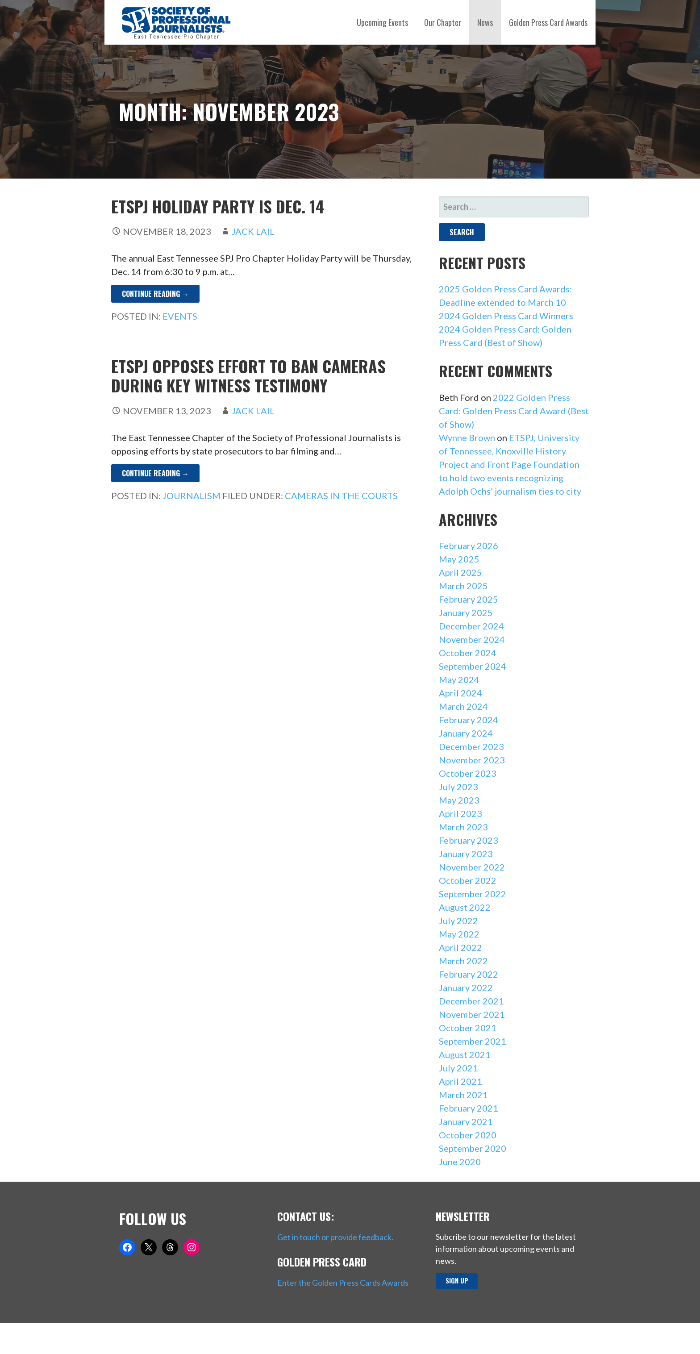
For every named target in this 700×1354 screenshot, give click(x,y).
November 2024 (472, 639)
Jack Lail (253, 231)
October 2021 (467, 1027)
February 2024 (468, 719)
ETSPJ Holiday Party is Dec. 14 (217, 206)
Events (179, 316)
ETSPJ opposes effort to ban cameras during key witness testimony (248, 375)
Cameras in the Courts (341, 495)
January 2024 (466, 733)
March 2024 (463, 706)
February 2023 (468, 840)
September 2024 (472, 666)
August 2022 (465, 907)
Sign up (457, 1280)
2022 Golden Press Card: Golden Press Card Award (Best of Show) (514, 410)
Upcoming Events (382, 22)
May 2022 (459, 934)
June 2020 (460, 1161)
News (485, 22)
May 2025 (459, 559)
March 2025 (463, 585)
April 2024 (460, 692)
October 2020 (467, 1134)
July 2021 (458, 1067)
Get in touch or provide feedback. (335, 1237)
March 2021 (463, 1094)
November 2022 (472, 867)
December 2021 (471, 1001)
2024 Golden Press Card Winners (506, 315)
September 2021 (472, 1041)
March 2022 (463, 960)
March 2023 (463, 826)
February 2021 (468, 1108)
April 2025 (460, 572)
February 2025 (468, 599)
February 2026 (468, 545)
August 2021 (465, 1054)
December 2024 (471, 626)
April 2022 (460, 947)
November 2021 (472, 1014)
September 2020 (472, 1148)
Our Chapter (442, 22)
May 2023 (459, 800)
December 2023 (471, 746)
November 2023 (472, 759)
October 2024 (467, 652)
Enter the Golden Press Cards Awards (342, 1282)
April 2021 (460, 1081)
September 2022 (472, 893)
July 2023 (458, 786)
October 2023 (467, 773)
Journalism (191, 495)
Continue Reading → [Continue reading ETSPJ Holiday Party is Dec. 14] (155, 293)
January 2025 (466, 612)
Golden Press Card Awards (548, 22)
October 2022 (467, 880)
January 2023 (466, 853)
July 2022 (458, 920)
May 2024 (459, 679)
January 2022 (466, 987)
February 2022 (468, 974)
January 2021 (466, 1121)
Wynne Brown (467, 437)
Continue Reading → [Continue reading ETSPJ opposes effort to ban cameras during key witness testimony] (155, 473)
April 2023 (460, 813)
